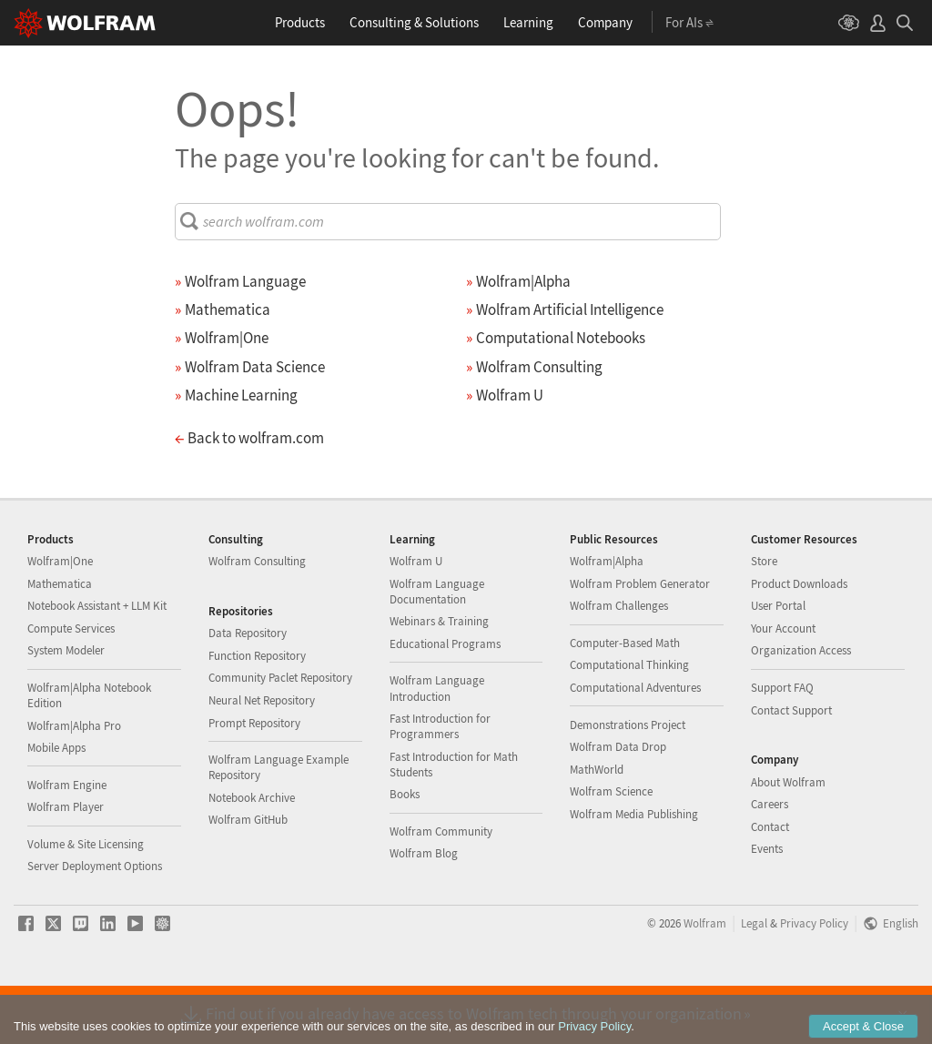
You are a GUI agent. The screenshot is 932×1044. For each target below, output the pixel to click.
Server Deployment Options (94, 924)
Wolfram (705, 981)
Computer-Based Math (625, 701)
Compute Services (71, 686)
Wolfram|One (60, 619)
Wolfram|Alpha (606, 619)
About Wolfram (788, 840)
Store (764, 619)
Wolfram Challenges (619, 664)
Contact (770, 885)
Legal (754, 981)
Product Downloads (799, 642)
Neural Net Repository (261, 758)
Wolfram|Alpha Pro (74, 784)
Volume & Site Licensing (85, 902)
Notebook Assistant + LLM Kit (97, 664)
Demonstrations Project (627, 783)
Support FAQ (782, 746)
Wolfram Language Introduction (437, 746)
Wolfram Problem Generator (640, 642)
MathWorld (596, 828)
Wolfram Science (611, 849)
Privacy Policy (814, 981)
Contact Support (791, 768)
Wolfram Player (65, 865)
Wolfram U (416, 619)
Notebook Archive (251, 856)
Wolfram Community (441, 889)
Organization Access (801, 708)
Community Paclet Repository (280, 736)
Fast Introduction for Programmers (440, 784)
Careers (769, 862)
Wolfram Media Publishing (634, 872)
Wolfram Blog (424, 911)
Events (767, 907)
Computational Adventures (635, 746)
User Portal (778, 664)
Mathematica (59, 642)
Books (405, 852)
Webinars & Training (439, 679)
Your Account (783, 686)
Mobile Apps (56, 806)
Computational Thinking (629, 723)
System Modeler (66, 708)
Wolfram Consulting (257, 619)
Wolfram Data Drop (618, 805)
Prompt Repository (254, 781)
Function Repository (257, 714)
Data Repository (247, 691)
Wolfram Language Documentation (437, 649)
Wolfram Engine (66, 843)
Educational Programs (445, 702)
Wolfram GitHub (248, 878)
